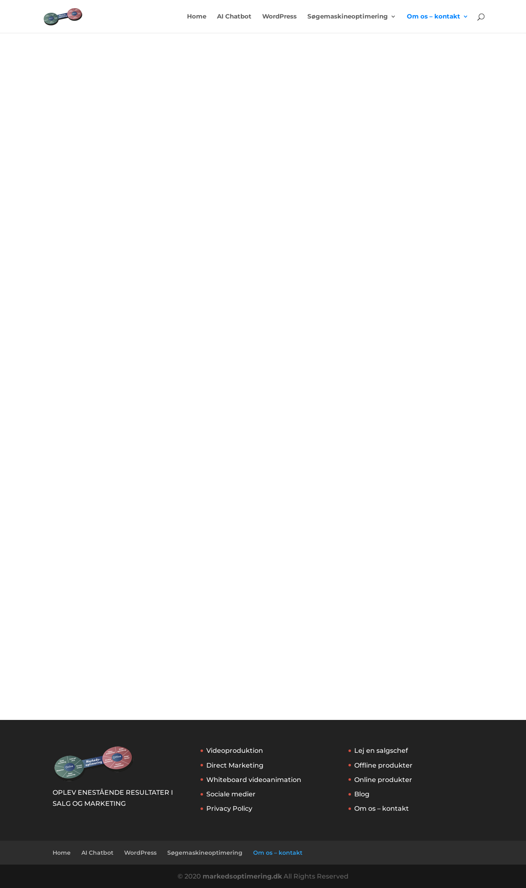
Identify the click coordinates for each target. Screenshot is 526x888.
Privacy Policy (229, 808)
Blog (361, 794)
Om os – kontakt (433, 17)
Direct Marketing (234, 765)
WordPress (279, 17)
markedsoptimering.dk (242, 876)
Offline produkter (383, 765)
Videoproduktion (234, 750)
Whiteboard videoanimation (253, 780)
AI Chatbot (234, 17)
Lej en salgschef (381, 750)
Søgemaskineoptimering (347, 17)
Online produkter (383, 780)
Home (196, 17)
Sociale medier (231, 794)
